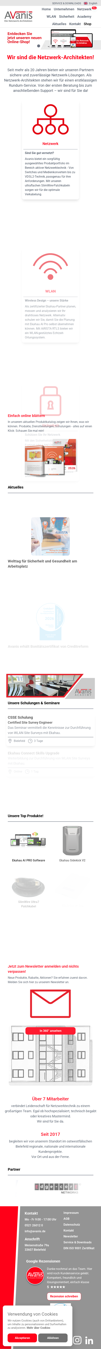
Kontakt (75, 24)
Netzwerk (84, 9)
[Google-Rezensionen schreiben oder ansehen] (64, 1296)
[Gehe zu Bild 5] (62, 45)
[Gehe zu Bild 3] (50, 45)
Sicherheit (66, 16)
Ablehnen (53, 1338)
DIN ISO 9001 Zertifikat (78, 1248)
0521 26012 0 (34, 1225)
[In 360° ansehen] (50, 1031)
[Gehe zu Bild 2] (44, 45)
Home (46, 9)
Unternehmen (64, 9)
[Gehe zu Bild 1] (38, 45)
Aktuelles (59, 24)
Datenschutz (71, 1224)
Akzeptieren (22, 1338)
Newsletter (70, 1236)
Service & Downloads (66, 3)
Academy (84, 16)
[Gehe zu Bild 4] (56, 45)
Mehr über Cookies (38, 1327)
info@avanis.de (35, 1231)
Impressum (71, 1213)
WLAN (51, 16)
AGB (66, 1218)
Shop (87, 23)
